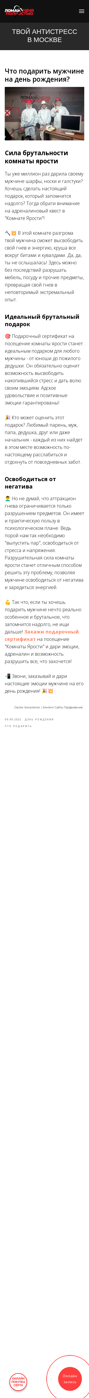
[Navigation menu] (81, 11)
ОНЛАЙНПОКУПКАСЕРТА (18, 1382)
